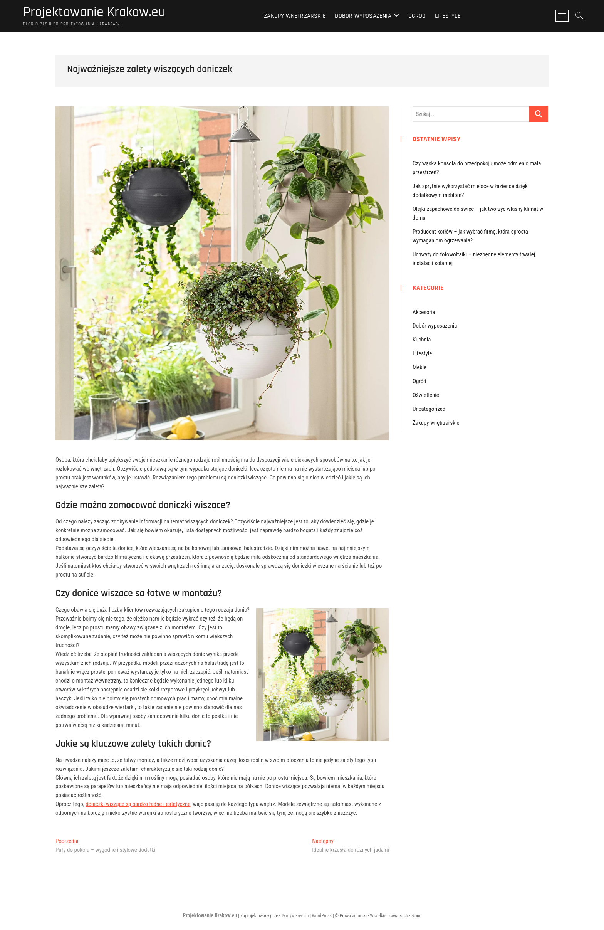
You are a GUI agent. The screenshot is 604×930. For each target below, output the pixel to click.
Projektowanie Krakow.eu (94, 12)
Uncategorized (429, 408)
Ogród (417, 16)
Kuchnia (422, 339)
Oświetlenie (426, 395)
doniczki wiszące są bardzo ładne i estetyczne (138, 804)
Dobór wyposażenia (363, 16)
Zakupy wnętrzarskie (295, 16)
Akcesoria (424, 312)
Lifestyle (448, 16)
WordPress (322, 915)
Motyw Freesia (295, 915)
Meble (419, 367)
